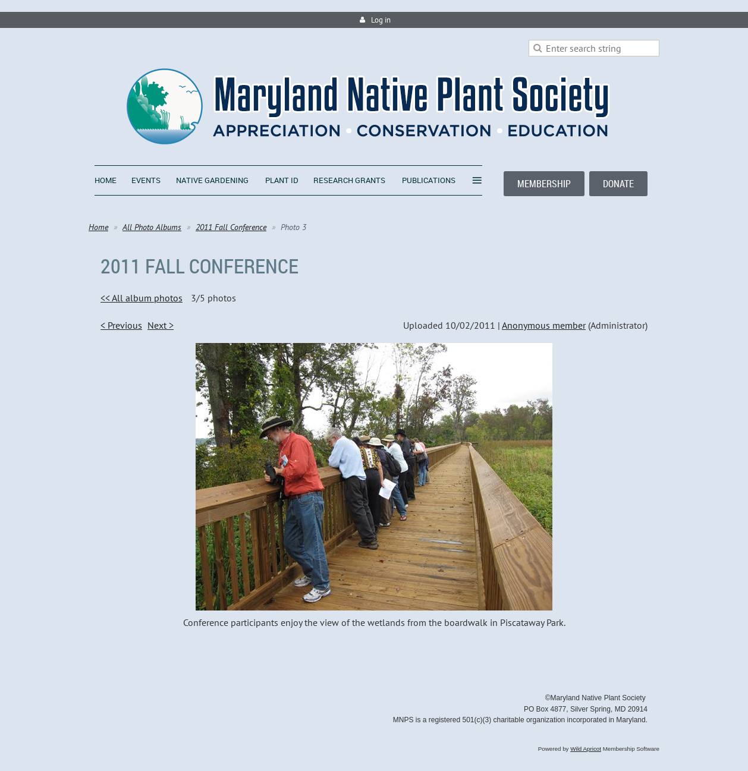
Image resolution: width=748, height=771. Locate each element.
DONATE (618, 183)
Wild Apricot (585, 748)
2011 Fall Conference (231, 227)
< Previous (121, 325)
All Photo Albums (151, 227)
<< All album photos (141, 298)
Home (98, 227)
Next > (160, 325)
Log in (381, 20)
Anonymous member (544, 325)
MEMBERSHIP (544, 183)
